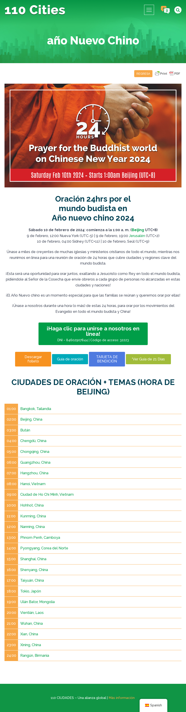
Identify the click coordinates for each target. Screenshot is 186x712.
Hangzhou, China (34, 473)
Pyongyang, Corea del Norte (44, 548)
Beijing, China (31, 419)
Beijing (138, 230)
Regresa (143, 73)
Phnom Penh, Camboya (40, 537)
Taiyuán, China (32, 580)
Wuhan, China (31, 623)
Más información (122, 698)
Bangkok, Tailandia (35, 409)
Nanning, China (32, 527)
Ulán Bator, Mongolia (37, 602)
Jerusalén (137, 236)
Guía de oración (70, 359)
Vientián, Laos (32, 613)
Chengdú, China (33, 441)
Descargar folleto (33, 359)
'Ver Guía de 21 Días (148, 359)
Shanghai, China (33, 559)
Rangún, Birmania (34, 655)
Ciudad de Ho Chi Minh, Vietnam (47, 494)
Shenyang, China (34, 570)
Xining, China (30, 645)
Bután (25, 430)
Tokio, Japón (30, 591)
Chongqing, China (34, 451)
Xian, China (29, 634)
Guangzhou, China (35, 462)
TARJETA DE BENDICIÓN (107, 359)
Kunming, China (33, 516)
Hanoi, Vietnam (32, 484)
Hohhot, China (32, 505)
